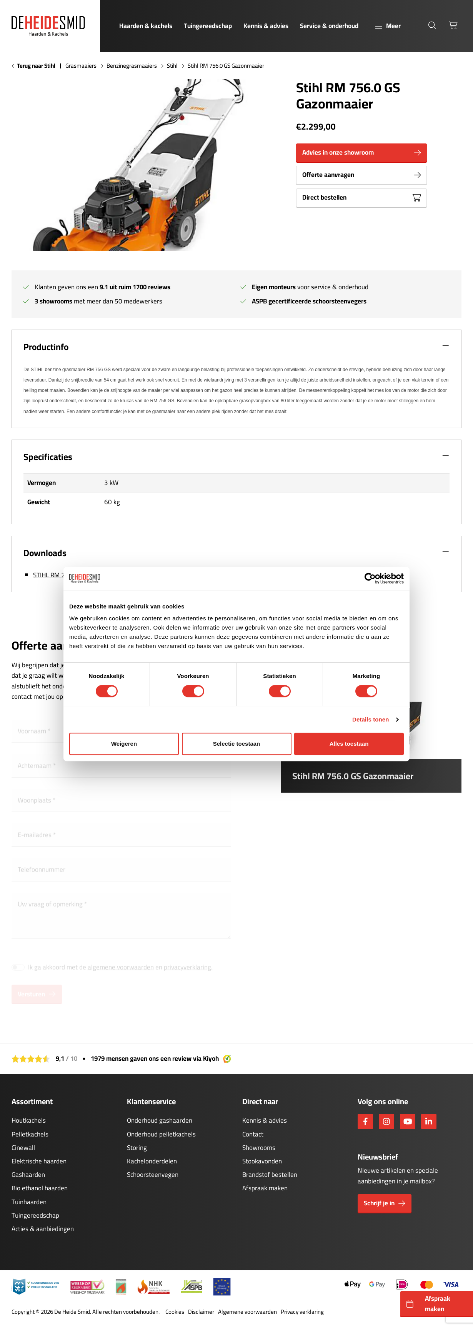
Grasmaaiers (81, 65)
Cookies (174, 1311)
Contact (252, 1134)
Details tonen (370, 719)
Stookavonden (262, 1161)
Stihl (172, 65)
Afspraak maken (265, 1188)
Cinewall (23, 1147)
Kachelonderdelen (152, 1161)
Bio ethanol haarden (40, 1188)
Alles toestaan (349, 743)
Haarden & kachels (145, 26)
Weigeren (124, 743)
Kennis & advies (265, 26)
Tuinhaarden (29, 1202)
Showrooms (258, 1147)
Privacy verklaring (302, 1311)
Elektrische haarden (39, 1161)
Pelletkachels (30, 1134)
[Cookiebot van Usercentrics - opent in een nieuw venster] (370, 578)
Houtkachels (29, 1120)
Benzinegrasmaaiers (132, 65)
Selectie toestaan (236, 743)
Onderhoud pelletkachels (161, 1134)
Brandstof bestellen (269, 1174)
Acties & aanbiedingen (43, 1229)
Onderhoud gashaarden (159, 1120)
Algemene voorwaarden (247, 1311)
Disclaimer (201, 1311)
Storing (137, 1147)
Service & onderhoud (329, 26)
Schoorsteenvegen (152, 1174)
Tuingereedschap (208, 26)
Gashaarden (28, 1174)
